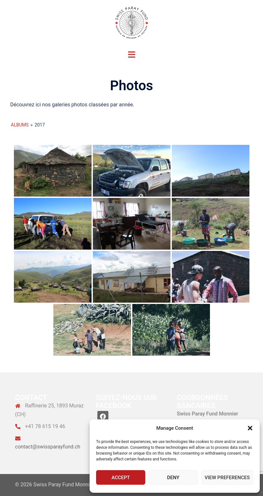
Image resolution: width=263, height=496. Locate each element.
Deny (173, 477)
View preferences (227, 477)
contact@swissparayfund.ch (48, 447)
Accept (121, 477)
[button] (250, 428)
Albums (20, 124)
